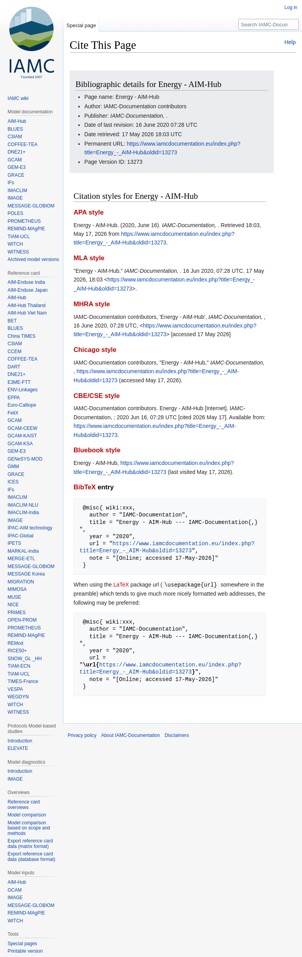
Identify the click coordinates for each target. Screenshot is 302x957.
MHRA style (92, 304)
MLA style (89, 258)
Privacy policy (82, 735)
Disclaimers (177, 735)
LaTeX (121, 584)
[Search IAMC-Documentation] (268, 24)
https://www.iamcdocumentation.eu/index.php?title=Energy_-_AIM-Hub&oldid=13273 (166, 547)
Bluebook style (97, 450)
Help (290, 42)
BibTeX (85, 487)
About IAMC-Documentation (130, 735)
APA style (88, 212)
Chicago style (95, 350)
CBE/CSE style (97, 396)
